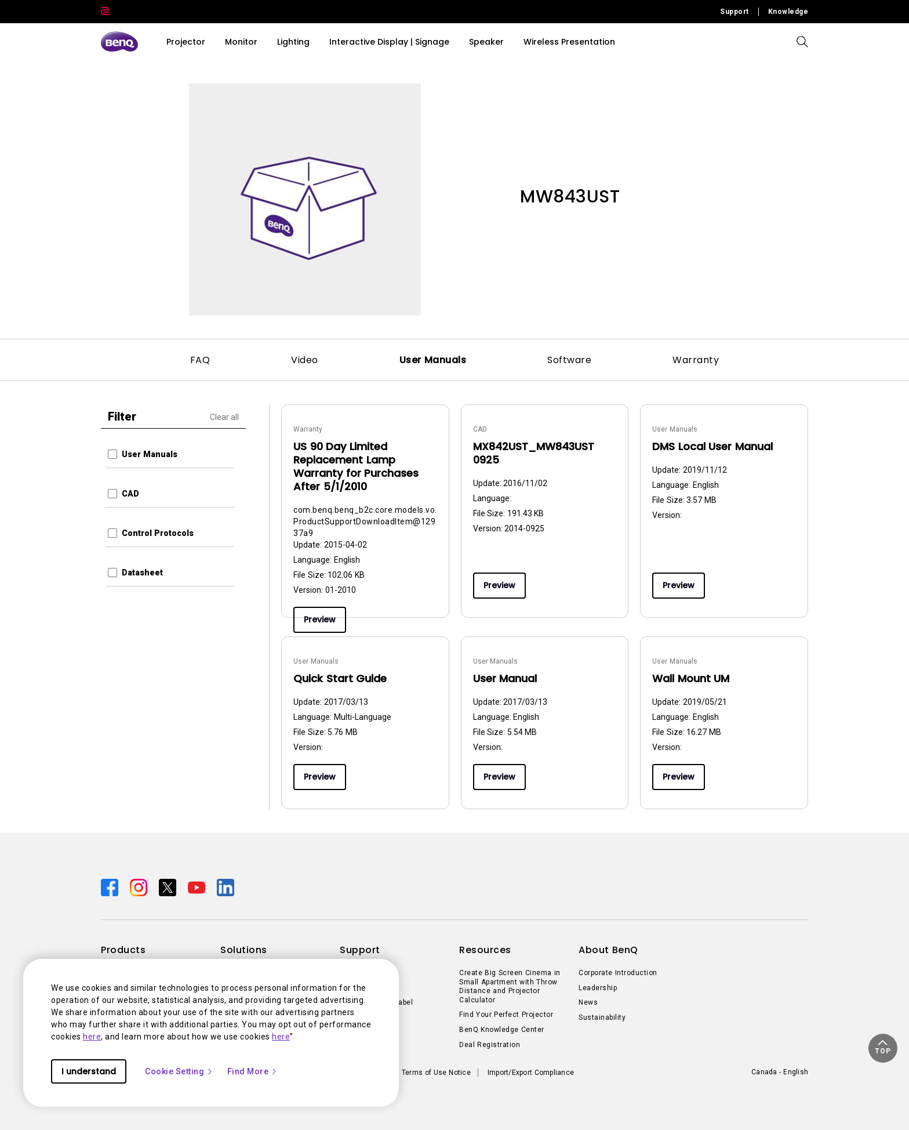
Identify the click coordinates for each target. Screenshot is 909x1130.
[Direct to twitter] (169, 887)
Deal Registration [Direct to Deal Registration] (489, 1045)
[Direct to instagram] (140, 887)
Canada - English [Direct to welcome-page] (779, 1072)
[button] (882, 1048)
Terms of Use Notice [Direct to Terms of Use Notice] (436, 1073)
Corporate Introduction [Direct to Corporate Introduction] (618, 973)
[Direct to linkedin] (225, 887)
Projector (185, 42)
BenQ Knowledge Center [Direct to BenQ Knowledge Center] (501, 1030)
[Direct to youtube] (198, 887)
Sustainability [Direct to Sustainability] (602, 1017)
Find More (252, 1071)
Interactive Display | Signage (389, 42)
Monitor (241, 42)
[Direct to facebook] (111, 887)
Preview (320, 619)
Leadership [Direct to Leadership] (598, 988)
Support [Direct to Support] (734, 12)
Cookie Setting (179, 1071)
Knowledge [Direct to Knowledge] (788, 12)
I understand (88, 1071)
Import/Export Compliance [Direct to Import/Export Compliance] (531, 1073)
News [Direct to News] (588, 1002)
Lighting (293, 42)
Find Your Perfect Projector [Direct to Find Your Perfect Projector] (506, 1015)
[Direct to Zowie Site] (105, 11)
